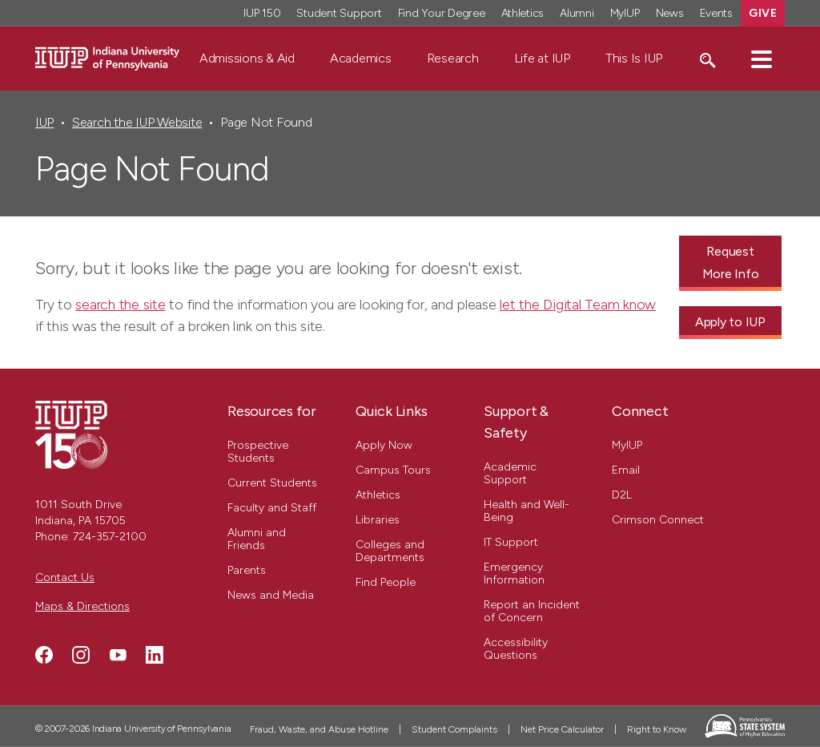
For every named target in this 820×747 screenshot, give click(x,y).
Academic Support (510, 473)
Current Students (272, 483)
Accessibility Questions (516, 649)
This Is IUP (633, 58)
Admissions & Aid (247, 58)
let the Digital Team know (578, 304)
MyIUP (627, 445)
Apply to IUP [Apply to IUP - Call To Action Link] (730, 321)
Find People (386, 582)
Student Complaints (454, 729)
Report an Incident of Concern (532, 611)
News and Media (270, 595)
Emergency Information (514, 573)
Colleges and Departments (390, 551)
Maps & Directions (82, 606)
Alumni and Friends (256, 539)
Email (626, 470)
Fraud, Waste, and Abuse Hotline (319, 729)
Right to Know (656, 729)
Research (453, 58)
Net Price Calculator (562, 729)
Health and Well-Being (526, 511)
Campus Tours (393, 470)
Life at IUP (542, 58)
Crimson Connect (658, 520)
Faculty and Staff (271, 508)
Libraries (378, 520)
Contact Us (64, 577)
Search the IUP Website (137, 122)
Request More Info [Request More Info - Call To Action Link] (730, 262)
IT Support (511, 542)
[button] (761, 58)
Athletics (378, 495)
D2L (622, 495)
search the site (120, 304)
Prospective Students (257, 451)
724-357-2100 (110, 536)
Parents (246, 570)
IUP (44, 122)
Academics (361, 58)
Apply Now (384, 445)
